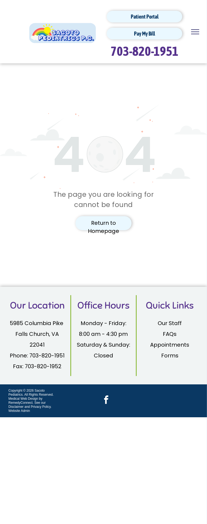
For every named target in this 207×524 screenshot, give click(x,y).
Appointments (169, 345)
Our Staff (170, 323)
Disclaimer (15, 407)
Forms (169, 355)
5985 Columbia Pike (37, 323)
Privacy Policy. (41, 407)
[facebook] (106, 400)
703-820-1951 (144, 51)
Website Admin (19, 411)
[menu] (195, 32)
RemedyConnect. (20, 403)
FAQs (170, 334)
